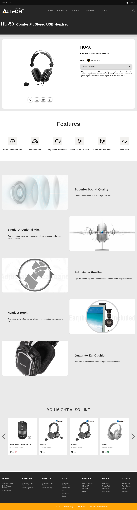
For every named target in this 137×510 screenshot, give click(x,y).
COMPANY (89, 11)
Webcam (86, 479)
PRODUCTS (62, 11)
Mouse (5, 479)
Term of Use (81, 507)
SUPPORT (76, 11)
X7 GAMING (103, 11)
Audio (65, 479)
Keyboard (27, 479)
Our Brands (6, 3)
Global (132, 3)
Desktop (46, 479)
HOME (50, 11)
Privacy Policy (68, 507)
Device (105, 479)
